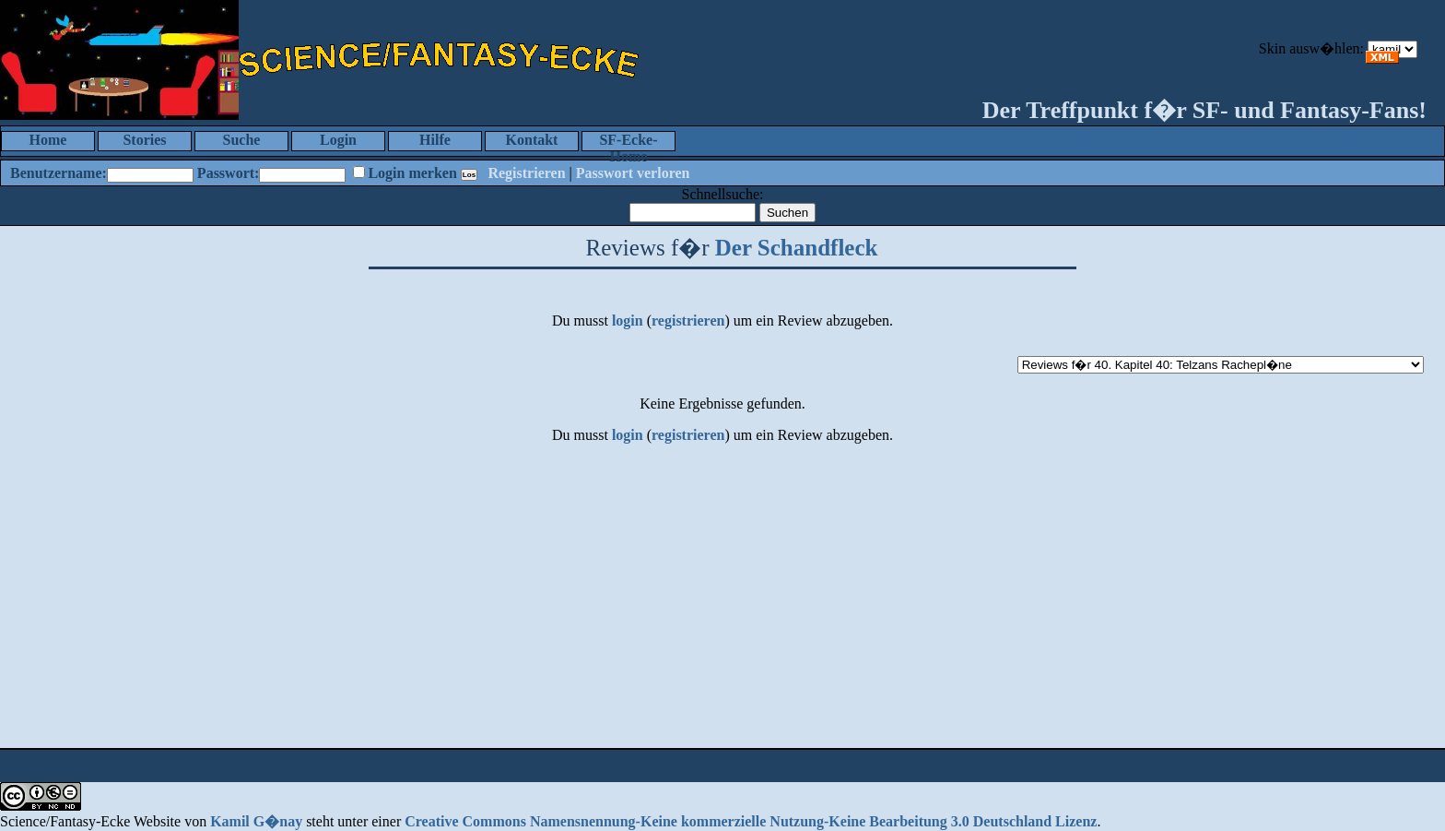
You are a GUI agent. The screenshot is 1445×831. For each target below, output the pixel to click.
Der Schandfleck (796, 247)
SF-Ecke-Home (628, 141)
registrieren (688, 320)
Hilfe (435, 140)
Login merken (412, 173)
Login (338, 140)
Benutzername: (58, 173)
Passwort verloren (633, 173)
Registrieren (526, 173)
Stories (144, 140)
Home (48, 140)
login (627, 320)
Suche (242, 140)
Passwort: (228, 173)
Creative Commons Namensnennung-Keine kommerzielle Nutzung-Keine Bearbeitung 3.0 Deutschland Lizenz (751, 821)
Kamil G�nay (256, 821)
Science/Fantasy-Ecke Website (90, 821)
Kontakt (532, 140)
